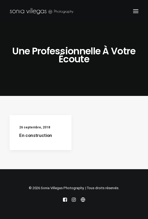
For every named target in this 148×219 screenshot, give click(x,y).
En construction (35, 135)
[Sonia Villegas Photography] (42, 11)
